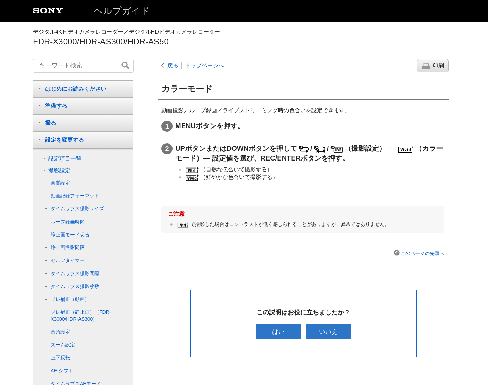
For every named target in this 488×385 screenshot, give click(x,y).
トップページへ (204, 65)
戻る (172, 65)
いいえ (328, 331)
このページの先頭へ (422, 253)
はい (278, 331)
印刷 (438, 65)
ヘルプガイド (122, 11)
